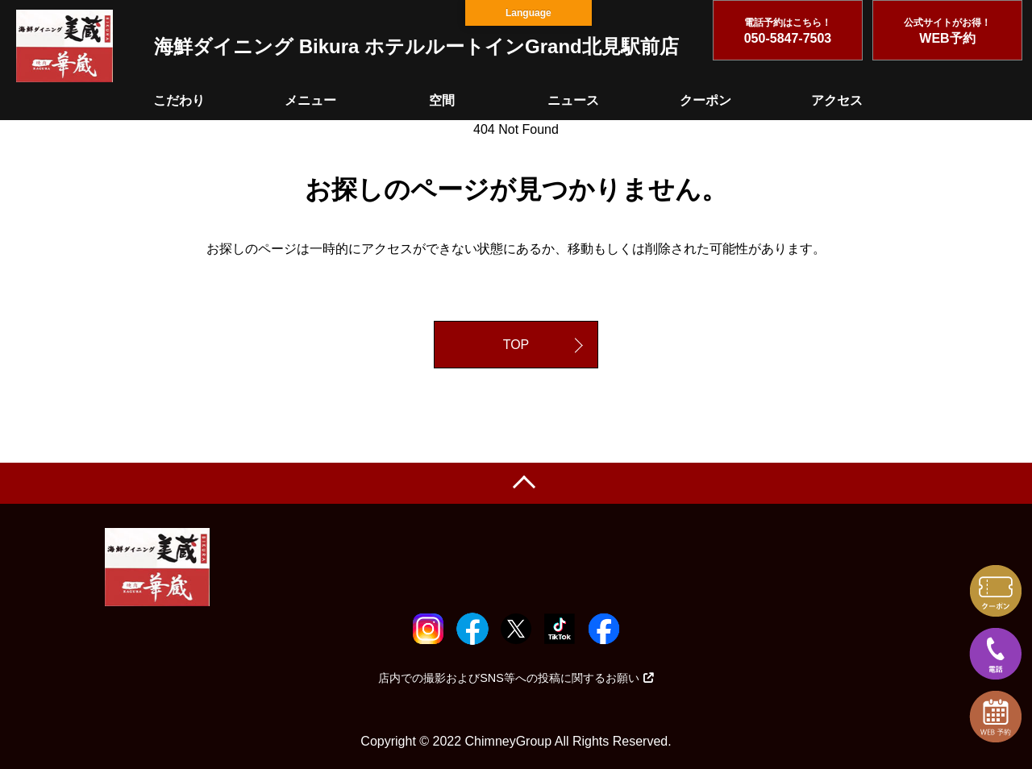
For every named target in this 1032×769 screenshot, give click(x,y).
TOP (516, 344)
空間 (442, 100)
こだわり (179, 100)
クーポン (705, 100)
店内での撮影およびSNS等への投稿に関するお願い (516, 677)
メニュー (310, 100)
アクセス (837, 100)
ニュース (573, 100)
